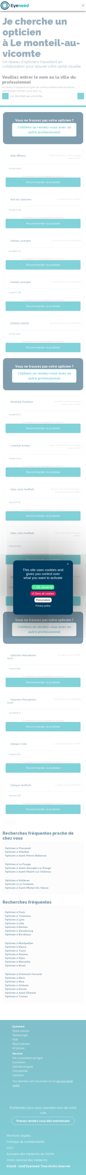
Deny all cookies (43, 593)
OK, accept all (43, 587)
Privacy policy (43, 605)
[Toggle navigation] (83, 5)
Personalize (43, 600)
